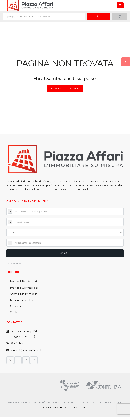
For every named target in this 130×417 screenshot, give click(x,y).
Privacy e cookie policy (54, 407)
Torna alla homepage (65, 88)
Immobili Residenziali (23, 281)
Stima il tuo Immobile (23, 294)
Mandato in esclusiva (23, 300)
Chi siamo (16, 306)
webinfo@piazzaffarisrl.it (26, 350)
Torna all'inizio (77, 407)
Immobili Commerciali (24, 287)
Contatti (15, 312)
